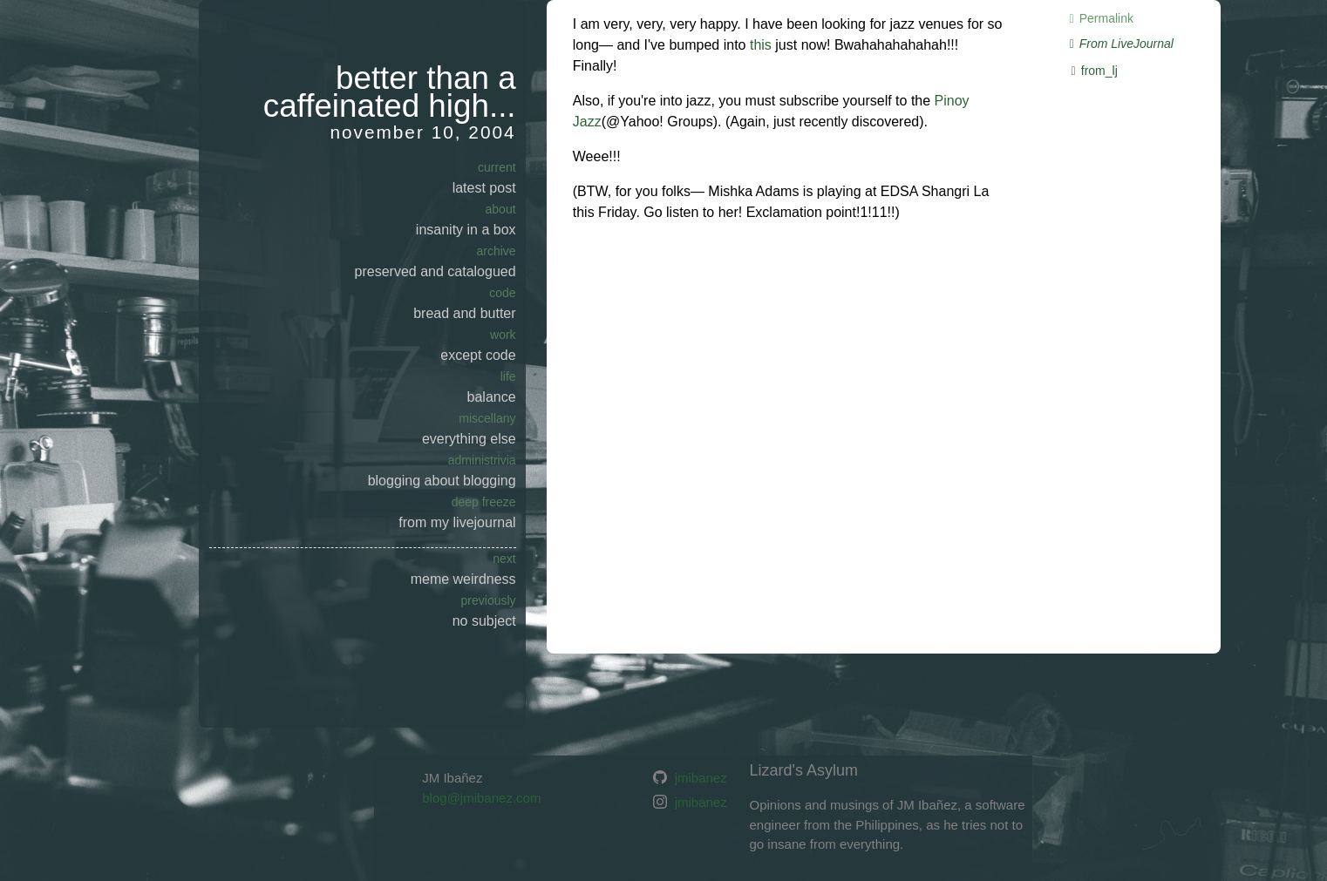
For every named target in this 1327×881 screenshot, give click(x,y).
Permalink (1098, 18)
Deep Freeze (484, 502)
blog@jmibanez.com (481, 797)
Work (503, 335)
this (761, 44)
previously (488, 600)
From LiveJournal (1119, 44)
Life (508, 376)
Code (502, 293)
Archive (495, 251)
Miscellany (487, 418)
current (497, 167)
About (501, 209)
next (504, 559)
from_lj (1091, 71)
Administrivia (482, 460)
